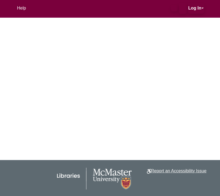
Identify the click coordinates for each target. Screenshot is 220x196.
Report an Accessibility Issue (179, 171)
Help (21, 8)
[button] (174, 8)
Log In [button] (194, 8)
